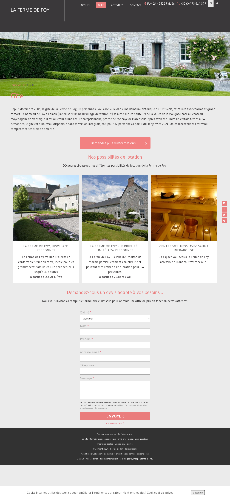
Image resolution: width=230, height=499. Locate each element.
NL (217, 3)
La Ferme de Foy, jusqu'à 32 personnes (46, 278)
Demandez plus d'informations (119, 172)
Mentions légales (105, 478)
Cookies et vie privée (124, 478)
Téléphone (87, 397)
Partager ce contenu (226, 220)
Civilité (85, 344)
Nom (84, 357)
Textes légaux (131, 483)
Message (87, 410)
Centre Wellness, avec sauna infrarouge (184, 278)
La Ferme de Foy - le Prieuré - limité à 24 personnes (115, 278)
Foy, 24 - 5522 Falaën (175, 3)
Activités (117, 5)
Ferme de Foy (18, 113)
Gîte (101, 5)
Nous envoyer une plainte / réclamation (115, 468)
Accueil (86, 5)
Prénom (86, 370)
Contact (135, 5)
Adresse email (90, 384)
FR (211, 3)
